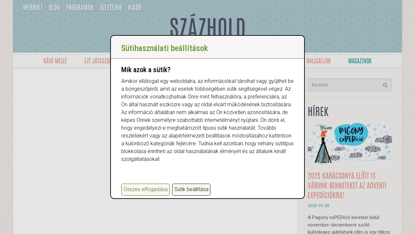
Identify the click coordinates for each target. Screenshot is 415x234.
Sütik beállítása (191, 189)
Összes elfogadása (146, 189)
